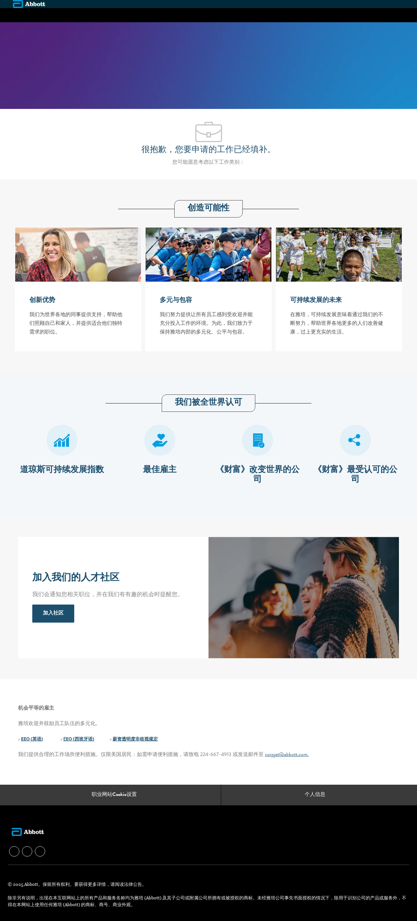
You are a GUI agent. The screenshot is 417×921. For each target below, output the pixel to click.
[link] (53, 614)
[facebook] (14, 851)
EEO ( (26, 739)
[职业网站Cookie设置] (114, 795)
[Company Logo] (29, 4)
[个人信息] (315, 795)
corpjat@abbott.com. (287, 755)
